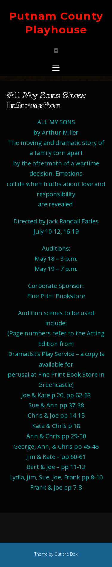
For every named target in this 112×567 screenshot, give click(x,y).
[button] (56, 67)
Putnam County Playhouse (56, 23)
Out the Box (66, 554)
